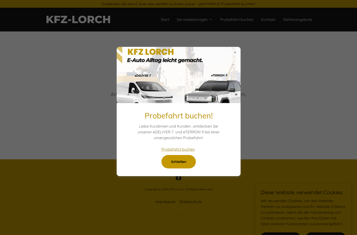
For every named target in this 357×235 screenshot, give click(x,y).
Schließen (178, 162)
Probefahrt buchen (178, 149)
